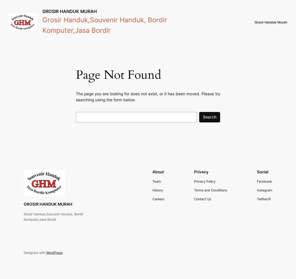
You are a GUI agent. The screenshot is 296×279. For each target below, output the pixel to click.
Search (209, 117)
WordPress (54, 253)
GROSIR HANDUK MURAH (69, 11)
